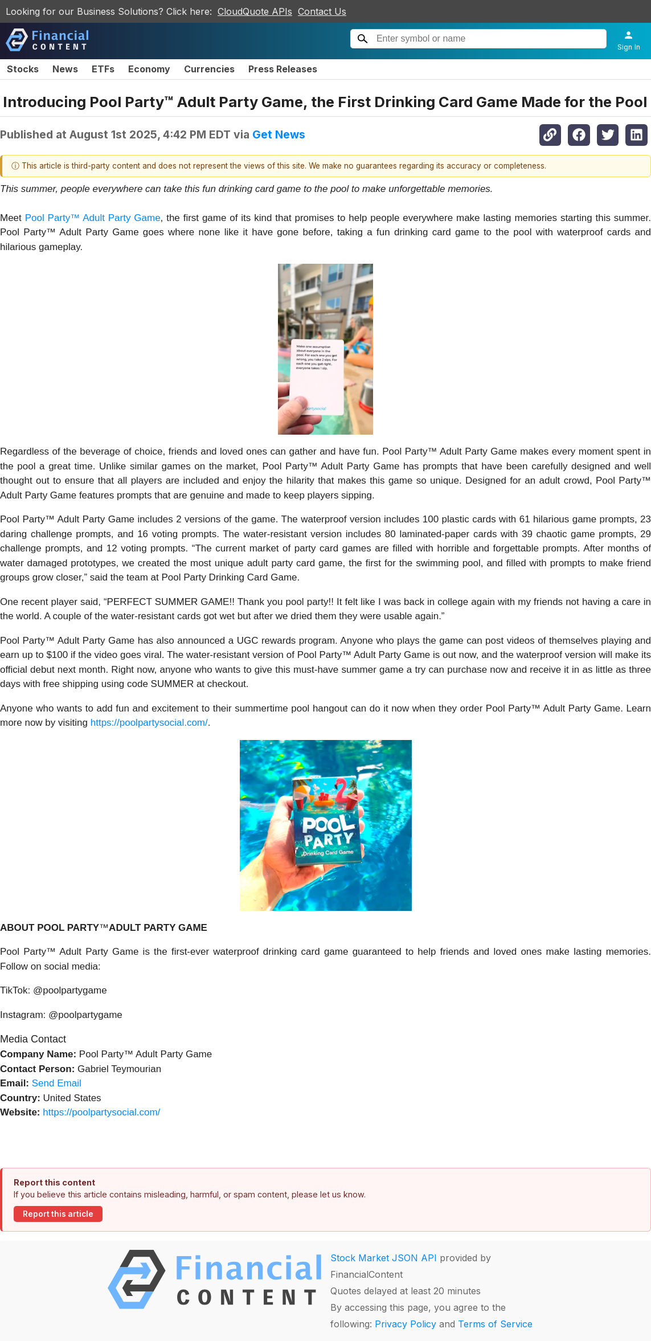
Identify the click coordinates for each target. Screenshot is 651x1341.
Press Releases (282, 69)
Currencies (209, 69)
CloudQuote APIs (255, 11)
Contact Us (322, 11)
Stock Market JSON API (383, 1258)
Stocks (23, 69)
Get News (278, 134)
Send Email (56, 1083)
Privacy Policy (405, 1324)
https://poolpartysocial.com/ (149, 722)
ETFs (103, 69)
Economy (149, 69)
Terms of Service (495, 1324)
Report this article (58, 1214)
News (65, 69)
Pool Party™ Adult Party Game (93, 217)
